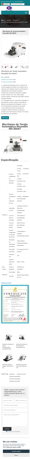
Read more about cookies (13, 447)
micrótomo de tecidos (14, 381)
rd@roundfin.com (7, 1)
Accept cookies (16, 451)
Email (5, 118)
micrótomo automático (14, 376)
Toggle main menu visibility (26, 12)
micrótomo (11, 374)
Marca (3, 77)
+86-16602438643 (18, 1)
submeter (7, 429)
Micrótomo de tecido (6, 283)
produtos (9, 20)
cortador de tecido (21, 374)
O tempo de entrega (6, 82)
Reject (16, 455)
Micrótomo (15, 20)
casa (3, 20)
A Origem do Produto (7, 80)
